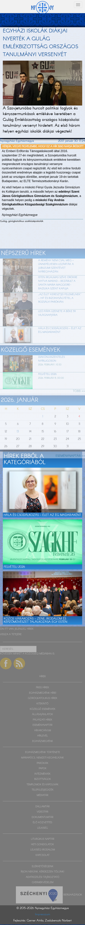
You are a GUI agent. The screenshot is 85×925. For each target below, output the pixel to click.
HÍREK (30, 629)
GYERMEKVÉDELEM (42, 882)
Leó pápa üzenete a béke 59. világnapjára (57, 321)
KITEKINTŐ (42, 704)
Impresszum (42, 914)
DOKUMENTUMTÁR (42, 817)
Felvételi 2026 (47, 382)
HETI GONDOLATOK (42, 844)
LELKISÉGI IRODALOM (42, 850)
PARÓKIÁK (42, 763)
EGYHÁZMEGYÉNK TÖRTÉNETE (42, 752)
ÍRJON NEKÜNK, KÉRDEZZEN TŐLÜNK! (42, 872)
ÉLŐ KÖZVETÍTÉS (42, 822)
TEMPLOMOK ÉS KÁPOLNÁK (42, 784)
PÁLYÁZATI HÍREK (42, 720)
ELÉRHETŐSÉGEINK (42, 866)
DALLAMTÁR (42, 806)
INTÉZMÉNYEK (42, 774)
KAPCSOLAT (42, 855)
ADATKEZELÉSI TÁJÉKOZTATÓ (42, 877)
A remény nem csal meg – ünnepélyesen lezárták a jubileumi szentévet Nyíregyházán (56, 273)
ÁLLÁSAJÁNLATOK (42, 714)
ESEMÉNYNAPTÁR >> (70, 464)
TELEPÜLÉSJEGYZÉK (43, 790)
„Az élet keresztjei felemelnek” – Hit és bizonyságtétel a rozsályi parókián (59, 305)
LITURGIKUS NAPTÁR (42, 839)
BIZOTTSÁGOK (42, 779)
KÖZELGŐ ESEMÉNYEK (42, 709)
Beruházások (72, 894)
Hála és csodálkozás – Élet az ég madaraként (59, 338)
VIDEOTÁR (42, 812)
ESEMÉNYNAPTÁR (42, 725)
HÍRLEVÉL (42, 736)
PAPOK (42, 768)
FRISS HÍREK (42, 687)
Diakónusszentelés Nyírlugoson (51, 367)
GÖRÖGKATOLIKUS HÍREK (42, 698)
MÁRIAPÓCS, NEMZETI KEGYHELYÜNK (42, 758)
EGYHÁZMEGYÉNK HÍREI (42, 693)
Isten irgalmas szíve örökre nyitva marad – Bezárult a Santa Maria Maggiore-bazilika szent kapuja (57, 290)
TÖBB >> (79, 399)
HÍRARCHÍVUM (42, 730)
